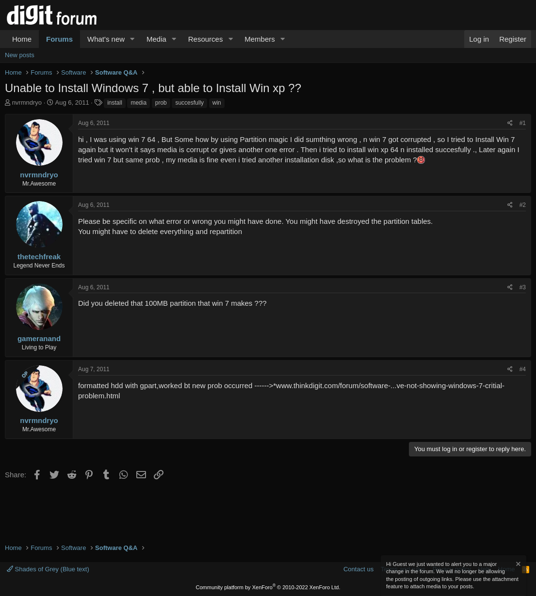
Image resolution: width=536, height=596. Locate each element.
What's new (106, 39)
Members (259, 39)
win (216, 102)
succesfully (189, 102)
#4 (523, 369)
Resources (205, 39)
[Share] (510, 123)
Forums (59, 39)
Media (156, 39)
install (114, 102)
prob (161, 102)
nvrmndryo (27, 102)
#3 (523, 287)
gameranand (39, 338)
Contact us (358, 569)
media (138, 102)
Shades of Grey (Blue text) (48, 569)
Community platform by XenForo (268, 587)
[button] (132, 39)
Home (22, 39)
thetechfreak (39, 256)
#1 (523, 123)
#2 (523, 205)
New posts (19, 55)
